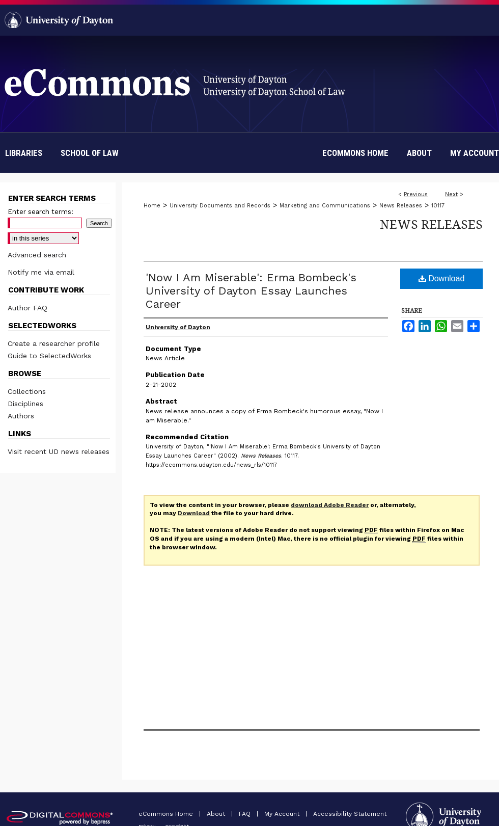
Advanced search (37, 255)
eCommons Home (166, 813)
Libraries (23, 153)
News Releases (400, 205)
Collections (27, 391)
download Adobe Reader (330, 505)
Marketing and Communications (325, 205)
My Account (282, 813)
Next (451, 194)
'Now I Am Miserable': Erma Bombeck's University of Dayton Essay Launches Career (251, 290)
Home (152, 205)
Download (442, 278)
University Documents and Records (220, 205)
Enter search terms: (40, 212)
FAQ (246, 813)
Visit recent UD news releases (58, 451)
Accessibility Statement (349, 813)
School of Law (90, 153)
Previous (416, 194)
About (217, 813)
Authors (21, 416)
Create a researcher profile (54, 343)
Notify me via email (41, 272)
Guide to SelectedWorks (49, 356)
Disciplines (25, 403)
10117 (438, 205)
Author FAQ (27, 308)
